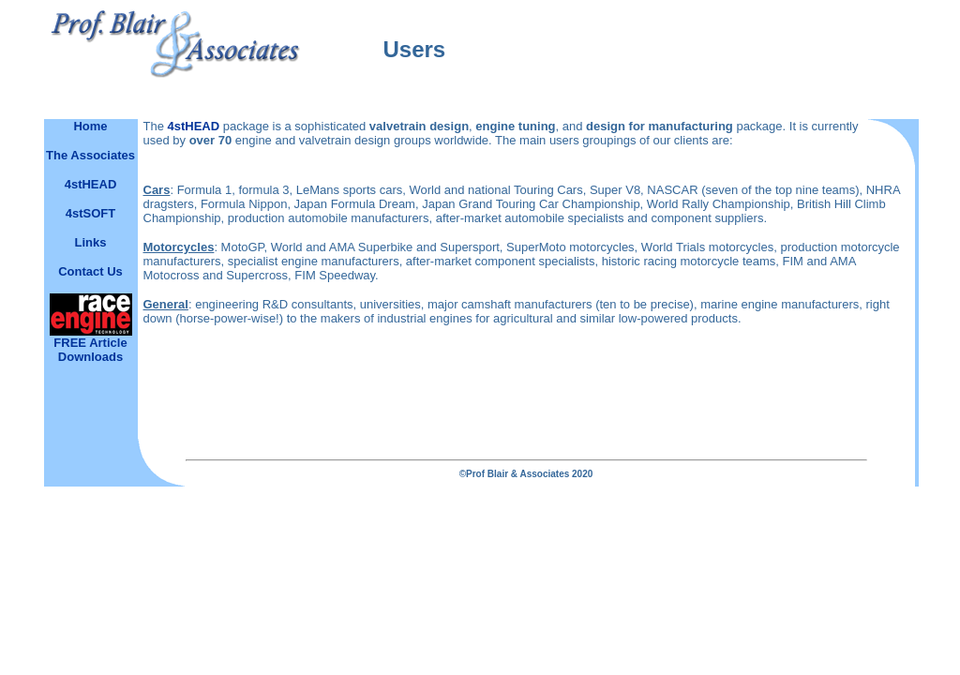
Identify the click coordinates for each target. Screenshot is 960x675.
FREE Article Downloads (90, 350)
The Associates (90, 155)
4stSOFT (90, 213)
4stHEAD (194, 126)
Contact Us (90, 271)
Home (90, 126)
